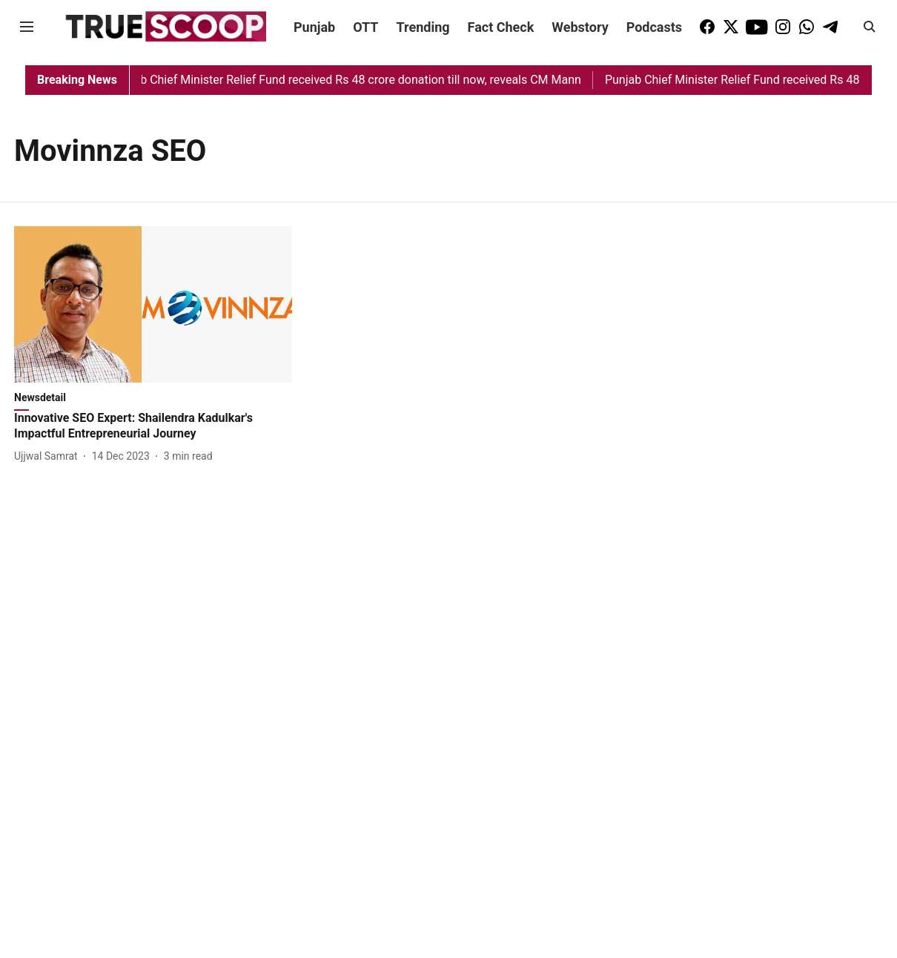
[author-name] (49, 456)
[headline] (153, 426)
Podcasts (654, 27)
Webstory (580, 27)
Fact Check (501, 27)
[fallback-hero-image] (153, 304)
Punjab (314, 27)
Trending (423, 27)
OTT (365, 27)
